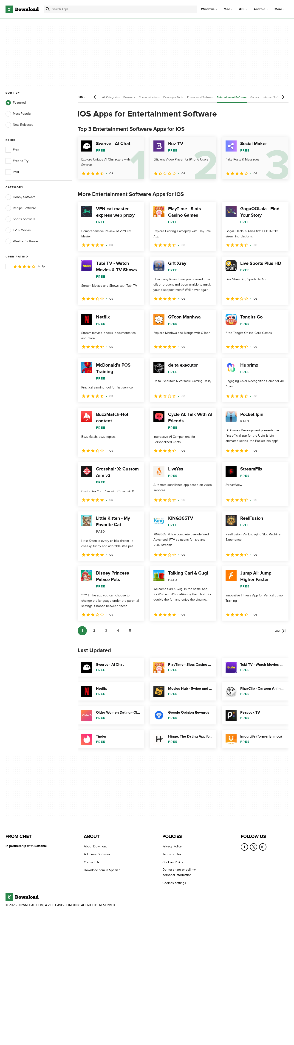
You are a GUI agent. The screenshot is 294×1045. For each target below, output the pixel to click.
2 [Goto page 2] (94, 631)
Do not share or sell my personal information (179, 872)
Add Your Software (97, 854)
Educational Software (200, 97)
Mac (227, 9)
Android (259, 9)
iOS (241, 9)
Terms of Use (171, 854)
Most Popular (18, 114)
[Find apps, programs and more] (120, 9)
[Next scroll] (282, 97)
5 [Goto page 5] (130, 631)
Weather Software (22, 241)
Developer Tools (173, 97)
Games (254, 97)
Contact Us (91, 862)
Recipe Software (21, 208)
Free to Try (17, 161)
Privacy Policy (172, 846)
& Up (25, 266)
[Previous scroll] (94, 97)
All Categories (111, 97)
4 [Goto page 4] (118, 631)
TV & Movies (18, 230)
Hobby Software (21, 197)
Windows (208, 9)
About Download (95, 846)
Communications (149, 97)
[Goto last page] (280, 630)
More (280, 9)
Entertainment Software (232, 97)
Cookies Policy (172, 862)
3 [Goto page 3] (106, 631)
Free (13, 150)
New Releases (19, 125)
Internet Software (273, 97)
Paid (12, 172)
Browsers (129, 97)
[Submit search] (47, 9)
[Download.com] (22, 9)
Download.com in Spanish (102, 870)
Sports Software (20, 219)
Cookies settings (174, 883)
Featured (16, 102)
